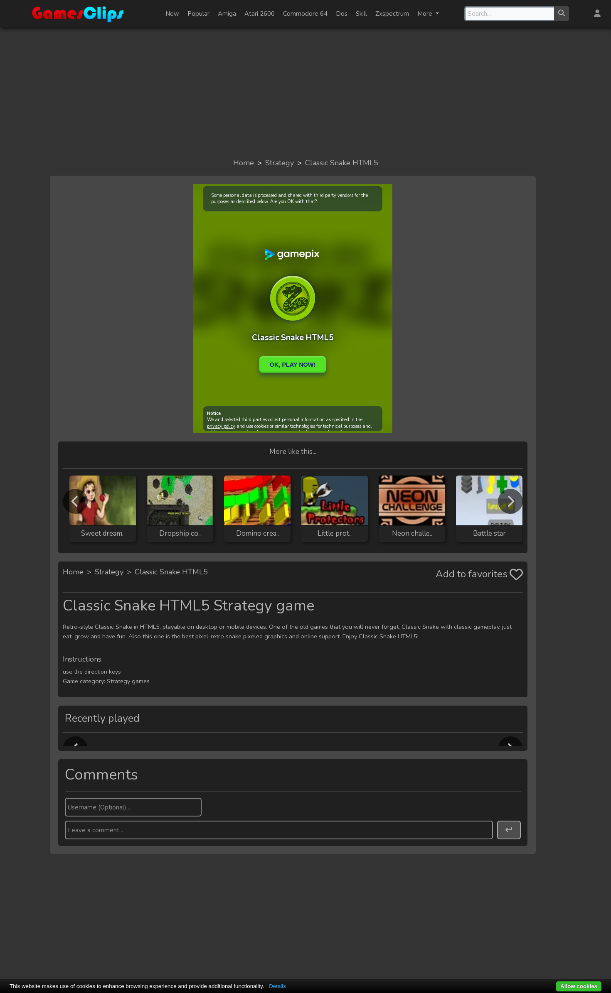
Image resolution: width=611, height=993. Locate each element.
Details (277, 986)
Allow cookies (578, 986)
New (172, 14)
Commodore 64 (305, 14)
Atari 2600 (259, 14)
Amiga (227, 14)
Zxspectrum (392, 14)
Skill (361, 14)
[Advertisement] (305, 92)
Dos (341, 14)
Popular (198, 14)
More (425, 14)
